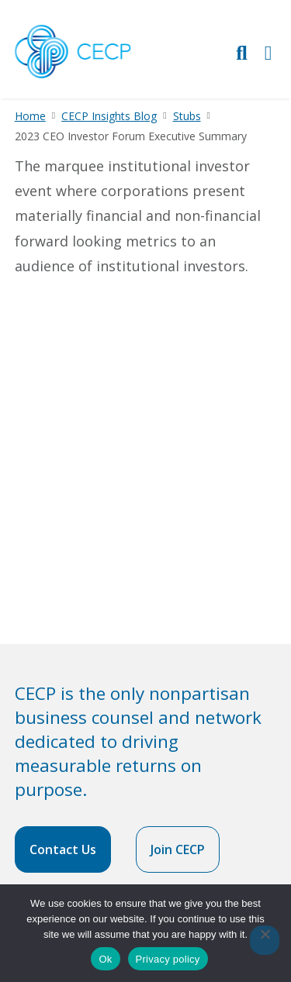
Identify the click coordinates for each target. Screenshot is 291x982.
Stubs (187, 116)
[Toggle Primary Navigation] (268, 52)
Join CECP (178, 849)
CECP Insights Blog (109, 116)
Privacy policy (168, 959)
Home (30, 116)
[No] (264, 940)
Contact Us (62, 849)
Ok (105, 959)
